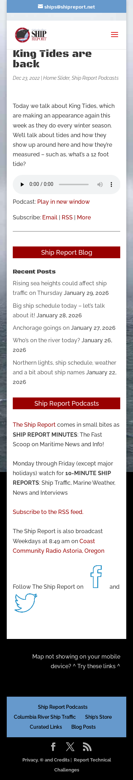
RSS (67, 217)
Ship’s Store (98, 717)
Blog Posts (83, 727)
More (84, 217)
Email (49, 217)
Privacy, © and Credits (46, 760)
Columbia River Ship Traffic (45, 717)
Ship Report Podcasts (95, 78)
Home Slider (56, 78)
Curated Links (46, 727)
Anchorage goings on (41, 327)
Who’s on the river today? (46, 340)
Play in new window (63, 201)
